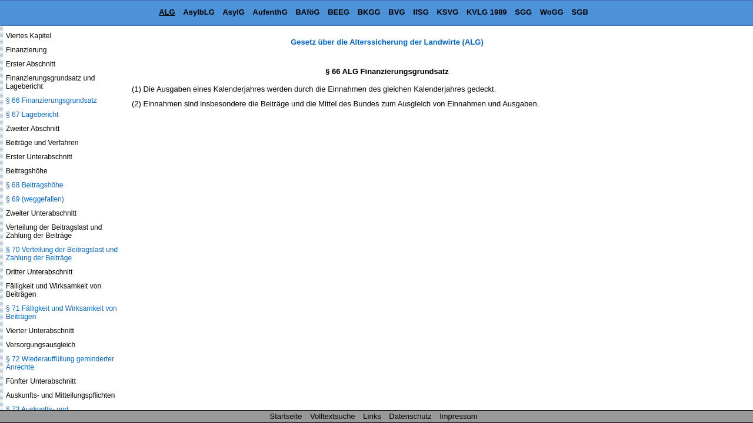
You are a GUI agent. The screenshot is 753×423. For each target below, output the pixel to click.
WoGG (552, 12)
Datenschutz (410, 416)
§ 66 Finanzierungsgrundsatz (51, 100)
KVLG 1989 (487, 12)
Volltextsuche (332, 416)
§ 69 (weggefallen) (35, 199)
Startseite (286, 416)
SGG (523, 12)
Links (372, 416)
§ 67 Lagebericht (32, 114)
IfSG (421, 12)
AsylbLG (198, 12)
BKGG (369, 12)
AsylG (233, 12)
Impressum (458, 416)
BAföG (307, 12)
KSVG (447, 12)
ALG (167, 12)
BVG (396, 12)
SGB (580, 12)
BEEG (338, 12)
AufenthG (270, 12)
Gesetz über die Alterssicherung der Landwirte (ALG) (387, 42)
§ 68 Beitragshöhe (34, 185)
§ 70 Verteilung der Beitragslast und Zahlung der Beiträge (62, 254)
